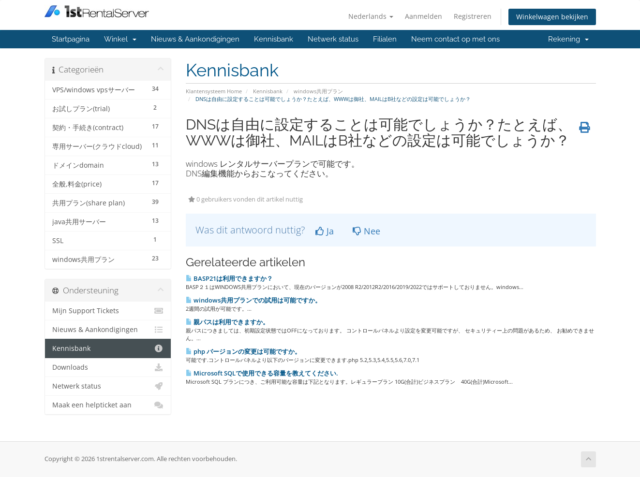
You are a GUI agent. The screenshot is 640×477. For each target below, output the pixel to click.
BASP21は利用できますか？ (229, 278)
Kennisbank (273, 39)
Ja (324, 231)
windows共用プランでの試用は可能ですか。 (253, 300)
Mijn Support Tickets (108, 311)
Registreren (472, 16)
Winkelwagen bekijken (552, 16)
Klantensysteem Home (214, 91)
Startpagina (70, 39)
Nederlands (370, 16)
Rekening (568, 39)
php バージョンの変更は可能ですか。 (243, 351)
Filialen (385, 39)
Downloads (108, 367)
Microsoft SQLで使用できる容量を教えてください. (262, 373)
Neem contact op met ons (455, 39)
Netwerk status (333, 39)
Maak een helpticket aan (108, 405)
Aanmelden (423, 16)
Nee (366, 231)
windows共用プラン (318, 91)
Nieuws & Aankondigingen (195, 39)
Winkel (120, 39)
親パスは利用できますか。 (227, 322)
